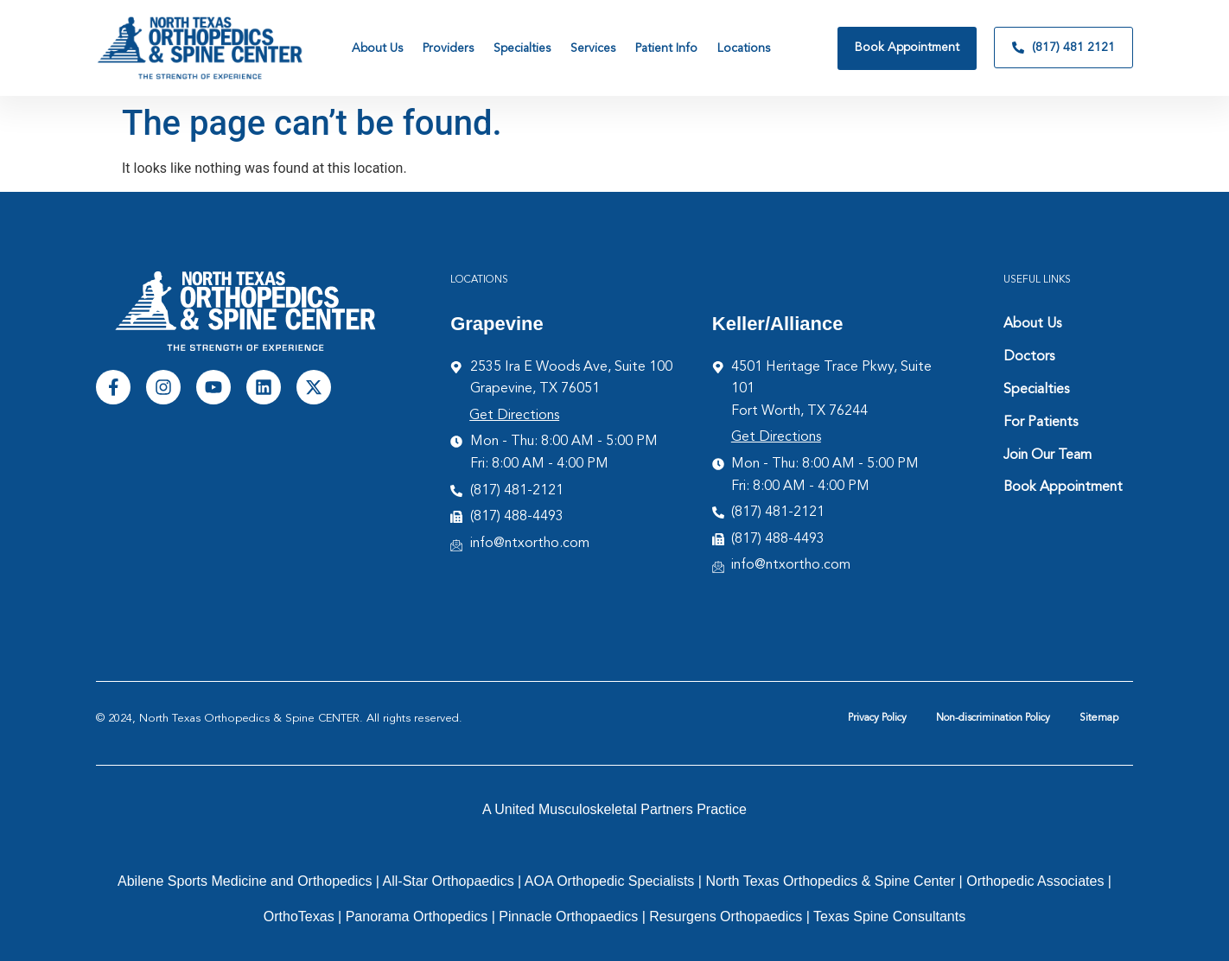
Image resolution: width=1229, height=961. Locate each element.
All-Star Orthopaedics (448, 881)
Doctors (1028, 357)
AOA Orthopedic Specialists (610, 881)
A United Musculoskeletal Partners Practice (614, 809)
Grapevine (497, 323)
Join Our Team (1047, 455)
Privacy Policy (877, 718)
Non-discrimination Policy (993, 718)
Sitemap (1098, 718)
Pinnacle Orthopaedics (568, 916)
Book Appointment (1063, 487)
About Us (1032, 324)
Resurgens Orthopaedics (725, 916)
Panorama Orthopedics (417, 916)
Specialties (1036, 390)
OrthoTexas (299, 916)
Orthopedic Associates (1035, 881)
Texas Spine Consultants (889, 916)
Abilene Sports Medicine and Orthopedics (245, 881)
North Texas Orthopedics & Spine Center (830, 881)
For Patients (1040, 423)
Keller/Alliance (778, 323)
